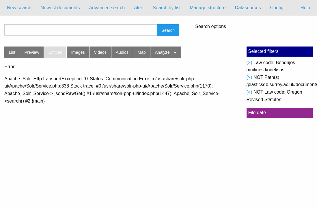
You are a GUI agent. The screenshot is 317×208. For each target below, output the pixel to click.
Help (305, 7)
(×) (249, 62)
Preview (32, 52)
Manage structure (208, 7)
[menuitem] (19, 7)
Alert (138, 7)
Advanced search (107, 7)
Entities (55, 52)
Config (276, 7)
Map (142, 52)
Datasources (248, 7)
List (12, 52)
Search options (210, 26)
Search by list (166, 7)
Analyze (162, 52)
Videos (100, 52)
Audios (122, 52)
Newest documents (60, 7)
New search (19, 7)
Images (78, 52)
